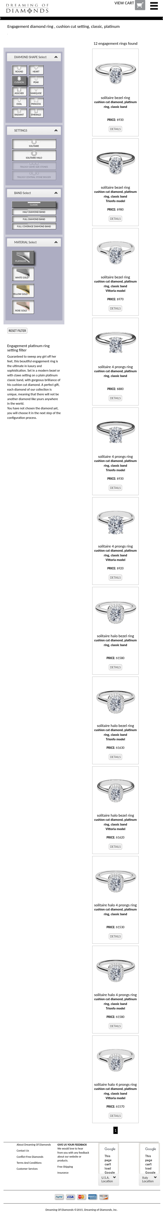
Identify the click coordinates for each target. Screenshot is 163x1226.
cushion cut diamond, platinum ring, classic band (115, 102)
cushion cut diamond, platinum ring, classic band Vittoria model (115, 284)
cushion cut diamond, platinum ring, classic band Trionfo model (115, 194)
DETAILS (115, 129)
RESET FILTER (17, 331)
